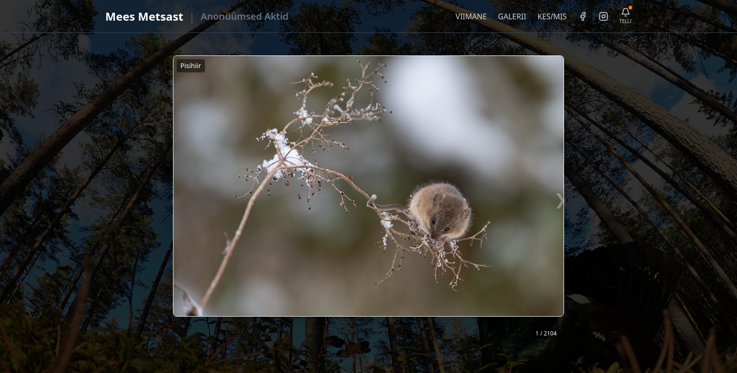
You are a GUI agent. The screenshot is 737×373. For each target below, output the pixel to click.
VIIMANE (470, 16)
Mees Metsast (144, 16)
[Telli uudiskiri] (625, 16)
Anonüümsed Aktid (245, 16)
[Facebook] (583, 16)
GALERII (512, 16)
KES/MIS (551, 16)
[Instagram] (603, 16)
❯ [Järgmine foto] (560, 199)
